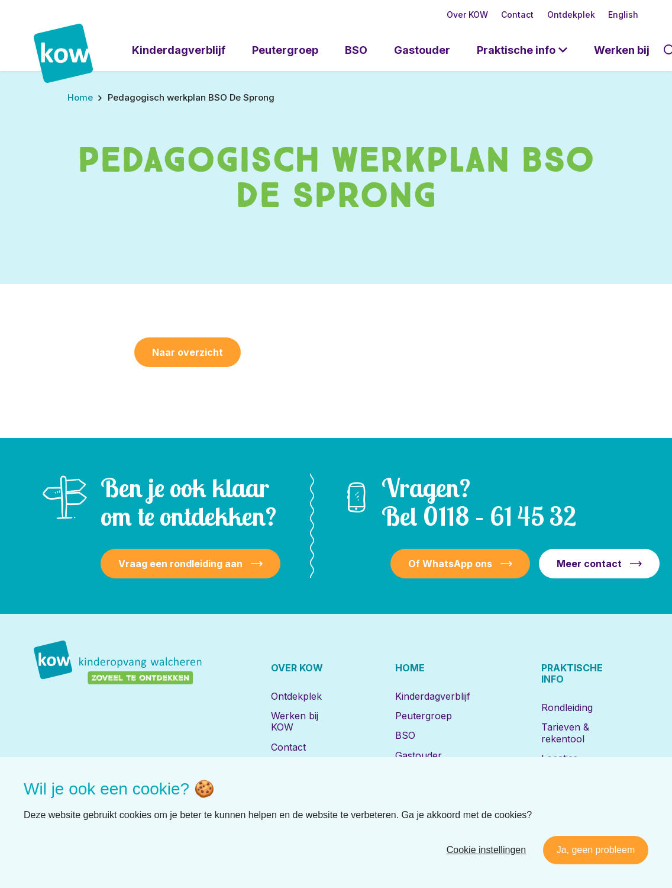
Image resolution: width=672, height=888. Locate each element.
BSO (356, 50)
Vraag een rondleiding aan (180, 564)
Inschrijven (565, 778)
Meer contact (589, 564)
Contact (517, 14)
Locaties (559, 758)
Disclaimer (488, 837)
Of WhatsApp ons (450, 564)
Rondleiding (567, 707)
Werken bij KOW (294, 721)
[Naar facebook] (87, 837)
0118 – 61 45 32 (499, 516)
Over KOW (467, 14)
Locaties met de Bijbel (430, 780)
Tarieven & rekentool (565, 732)
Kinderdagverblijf (178, 50)
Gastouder (422, 50)
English (623, 14)
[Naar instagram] (125, 837)
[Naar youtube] (164, 837)
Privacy (537, 837)
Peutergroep (285, 50)
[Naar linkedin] (48, 837)
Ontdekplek (571, 14)
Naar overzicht (187, 352)
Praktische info (516, 50)
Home (410, 668)
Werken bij (622, 50)
